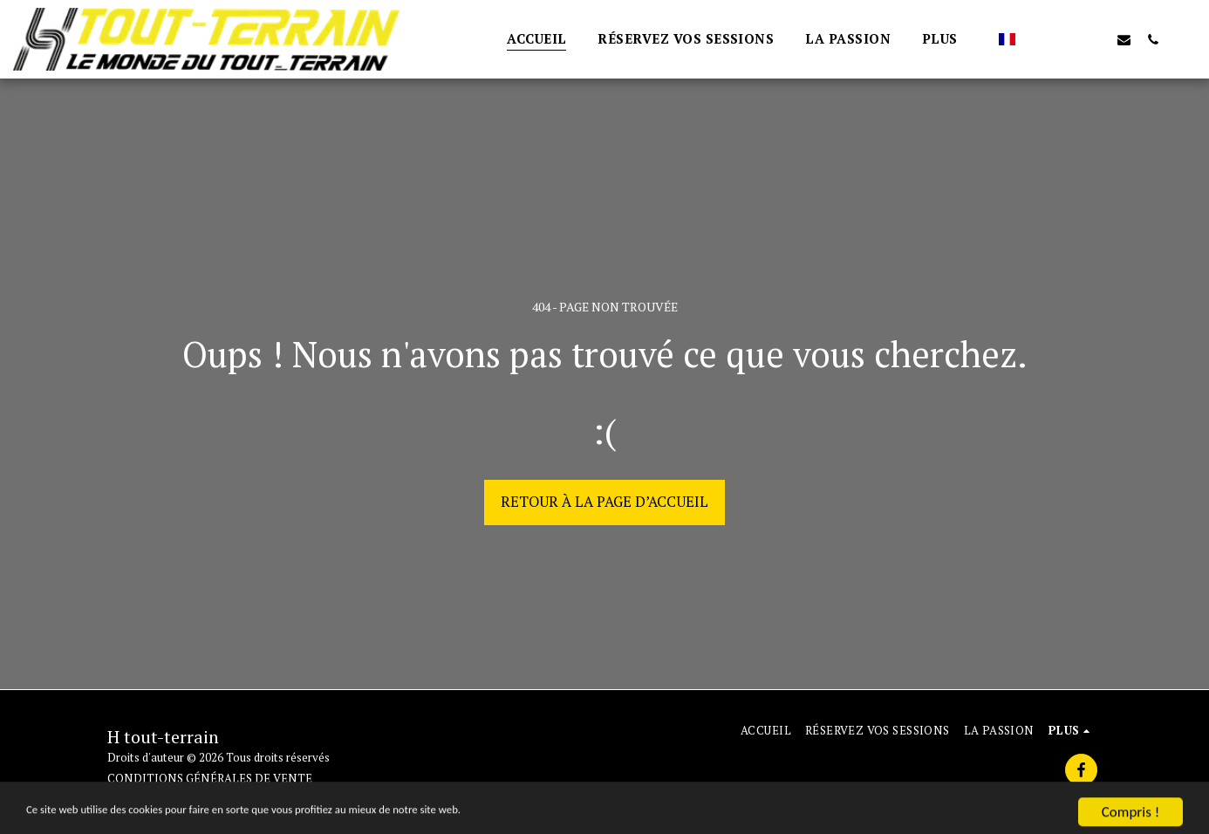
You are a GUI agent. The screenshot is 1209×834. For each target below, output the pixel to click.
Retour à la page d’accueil (604, 501)
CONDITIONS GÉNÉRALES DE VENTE (209, 778)
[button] (1037, 39)
